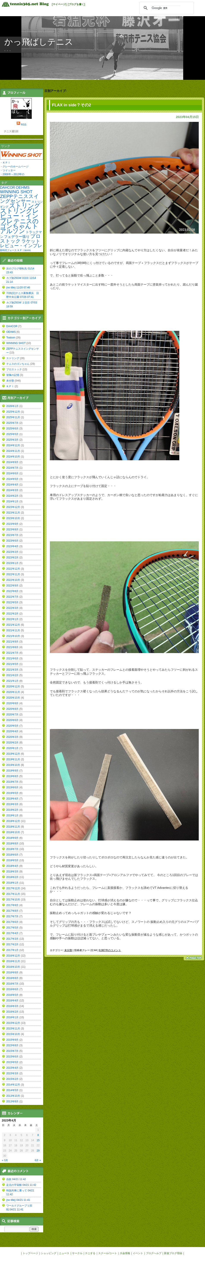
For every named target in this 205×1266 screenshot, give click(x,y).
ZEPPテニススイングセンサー (19, 198)
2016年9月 (12, 972)
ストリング (24, 205)
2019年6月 (12, 787)
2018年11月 (13, 826)
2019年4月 (12, 798)
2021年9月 (12, 641)
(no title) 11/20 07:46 (18, 287)
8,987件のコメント (110, 950)
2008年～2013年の (13, 174)
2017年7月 (12, 916)
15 (38, 1140)
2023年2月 (12, 557)
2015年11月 (13, 1028)
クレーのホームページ (15, 166)
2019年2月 (12, 809)
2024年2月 (12, 495)
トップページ (30, 1253)
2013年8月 (12, 1101)
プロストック (20, 238)
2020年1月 (12, 748)
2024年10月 (13, 456)
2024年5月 (12, 479)
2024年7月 (12, 467)
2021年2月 (12, 675)
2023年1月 (12, 563)
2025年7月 (12, 422)
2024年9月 (12, 462)
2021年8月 (12, 647)
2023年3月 (12, 551)
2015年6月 (12, 1056)
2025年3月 (12, 439)
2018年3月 (12, 871)
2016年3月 (12, 1006)
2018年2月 (12, 877)
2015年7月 (12, 1050)
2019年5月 (12, 793)
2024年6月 (12, 473)
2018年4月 (12, 865)
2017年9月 (12, 905)
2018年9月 (12, 837)
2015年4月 (12, 1067)
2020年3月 (12, 736)
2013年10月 (13, 1095)
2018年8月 (12, 843)
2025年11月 (13, 417)
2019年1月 (12, 815)
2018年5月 (12, 860)
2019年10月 (13, 765)
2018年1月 (12, 882)
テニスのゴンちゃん (19, 223)
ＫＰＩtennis (23, 250)
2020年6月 (12, 720)
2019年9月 (12, 770)
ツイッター (9, 170)
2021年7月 (12, 652)
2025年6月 (12, 428)
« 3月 (5, 1160)
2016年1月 (12, 1017)
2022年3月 (12, 607)
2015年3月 (12, 1073)
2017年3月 (12, 938)
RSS (23, 124)
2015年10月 (13, 1034)
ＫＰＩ (6, 162)
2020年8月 (12, 708)
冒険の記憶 (12, 375)
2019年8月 (12, 776)
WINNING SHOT (16, 191)
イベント (138, 1253)
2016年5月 (12, 994)
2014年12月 (13, 1084)
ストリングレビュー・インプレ (19, 216)
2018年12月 (13, 821)
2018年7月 (12, 849)
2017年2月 (12, 944)
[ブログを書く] (76, 4)
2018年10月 (13, 832)
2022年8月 (12, 591)
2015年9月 (12, 1039)
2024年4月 (12, 484)
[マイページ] (59, 4)
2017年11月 (13, 893)
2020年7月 (12, 714)
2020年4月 (12, 731)
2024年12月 (13, 445)
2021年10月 (13, 636)
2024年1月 (12, 501)
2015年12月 (13, 1022)
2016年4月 (12, 1000)
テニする (90, 1253)
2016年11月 (13, 961)
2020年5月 (12, 725)
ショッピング (48, 1253)
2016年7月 (12, 983)
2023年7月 (12, 535)
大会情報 (125, 1253)
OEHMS (23, 187)
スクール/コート (107, 1253)
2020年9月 (12, 703)
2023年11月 (13, 512)
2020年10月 (13, 697)
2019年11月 (13, 759)
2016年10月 (13, 966)
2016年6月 (12, 989)
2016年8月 (12, 978)
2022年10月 (13, 579)
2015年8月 (12, 1045)
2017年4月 (12, 933)
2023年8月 (12, 529)
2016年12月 (13, 955)
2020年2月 (12, 742)
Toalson (10, 337)
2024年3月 (12, 490)
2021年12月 (13, 624)
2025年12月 (13, 411)
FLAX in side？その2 (71, 105)
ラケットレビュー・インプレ (21, 243)
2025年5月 (12, 434)
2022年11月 (13, 574)
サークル (77, 1253)
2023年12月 (13, 507)
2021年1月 (12, 680)
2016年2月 (12, 1011)
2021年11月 (13, 630)
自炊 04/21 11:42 (16, 1179)
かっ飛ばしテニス (38, 41)
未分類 (68, 950)
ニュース (64, 1253)
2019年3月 (12, 804)
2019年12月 (13, 753)
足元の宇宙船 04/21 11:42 (21, 1184)
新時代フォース (8, 250)
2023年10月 (13, 518)
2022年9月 (12, 585)
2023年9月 (12, 523)
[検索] (166, 8)
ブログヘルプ (153, 1253)
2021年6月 (12, 658)
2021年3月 (12, 669)
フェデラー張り (17, 236)
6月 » (38, 1160)
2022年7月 (12, 596)
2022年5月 (12, 602)
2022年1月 (12, 619)
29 (38, 1150)
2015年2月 (12, 1079)
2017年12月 (13, 888)
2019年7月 (12, 781)
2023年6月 (12, 540)
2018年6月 (12, 854)
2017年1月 (12, 950)
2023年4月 (12, 546)
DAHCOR (7, 187)
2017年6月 (12, 922)
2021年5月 (12, 664)
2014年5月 (12, 1090)
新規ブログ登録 (173, 1253)
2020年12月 (13, 686)
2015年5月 (12, 1062)
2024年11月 (13, 450)
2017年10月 (13, 899)
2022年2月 (12, 613)
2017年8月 (12, 910)
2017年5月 (12, 927)
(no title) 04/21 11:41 (18, 1200)
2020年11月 (13, 692)
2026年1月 (12, 406)
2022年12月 (13, 568)
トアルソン (19, 228)
